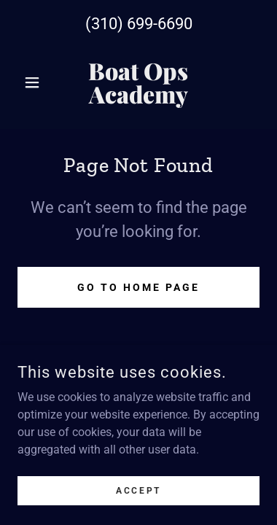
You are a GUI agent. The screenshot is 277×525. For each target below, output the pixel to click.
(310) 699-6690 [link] (138, 24)
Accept (138, 490)
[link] (138, 82)
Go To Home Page (138, 287)
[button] (35, 82)
